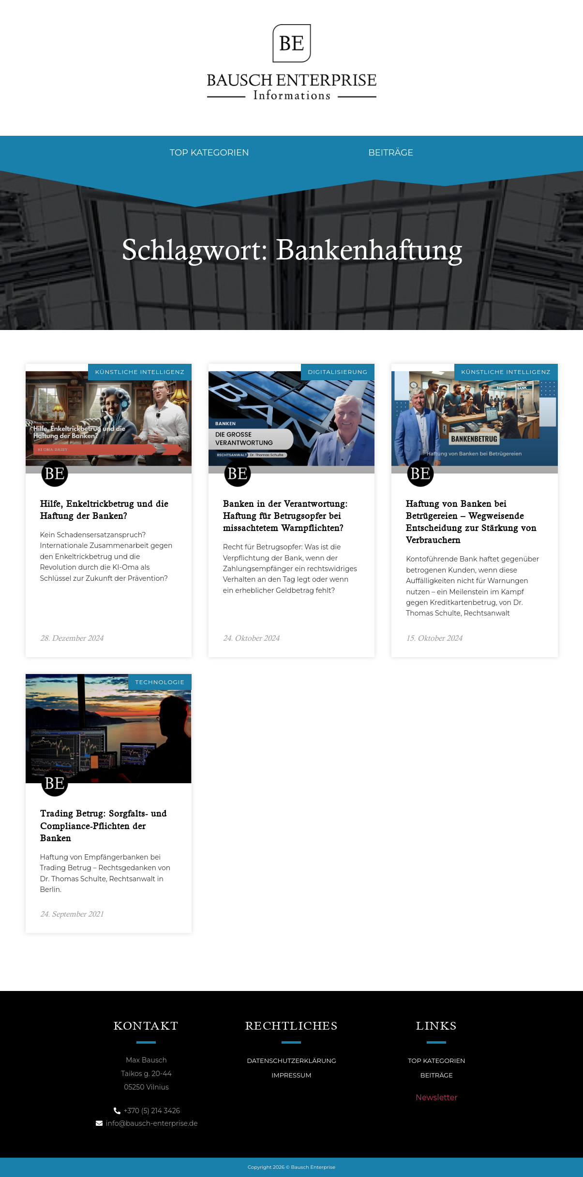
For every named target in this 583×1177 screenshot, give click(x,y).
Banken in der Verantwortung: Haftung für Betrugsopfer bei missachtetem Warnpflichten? (285, 516)
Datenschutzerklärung (291, 1060)
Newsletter (437, 1097)
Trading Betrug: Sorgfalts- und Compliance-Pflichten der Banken (103, 825)
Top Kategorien (209, 152)
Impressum (291, 1075)
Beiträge (390, 152)
